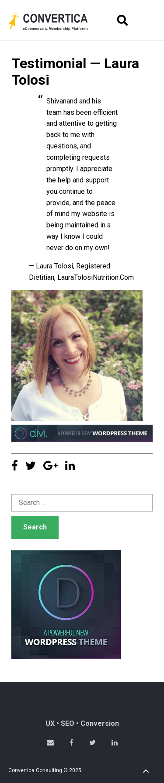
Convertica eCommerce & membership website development (55, 21)
